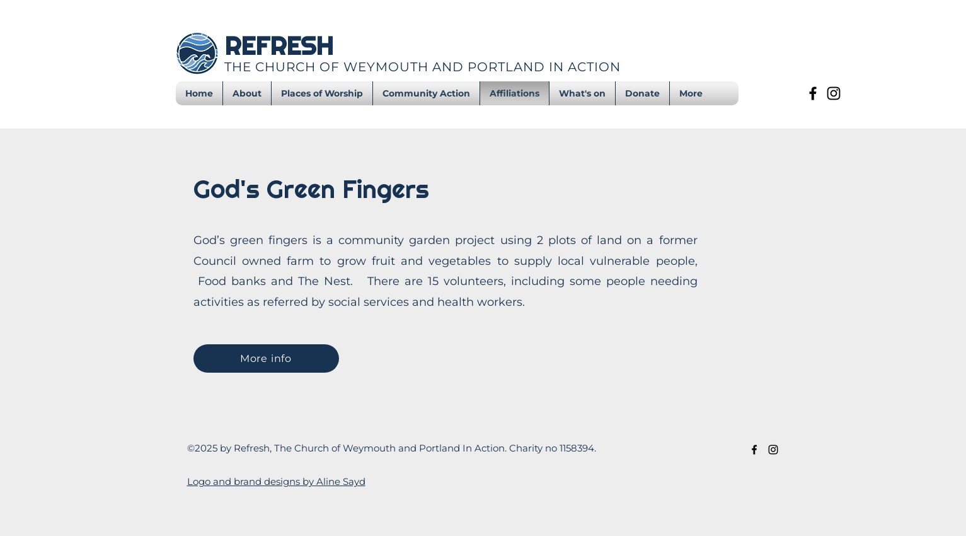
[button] (582, 93)
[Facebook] (813, 93)
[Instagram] (833, 93)
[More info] (266, 358)
